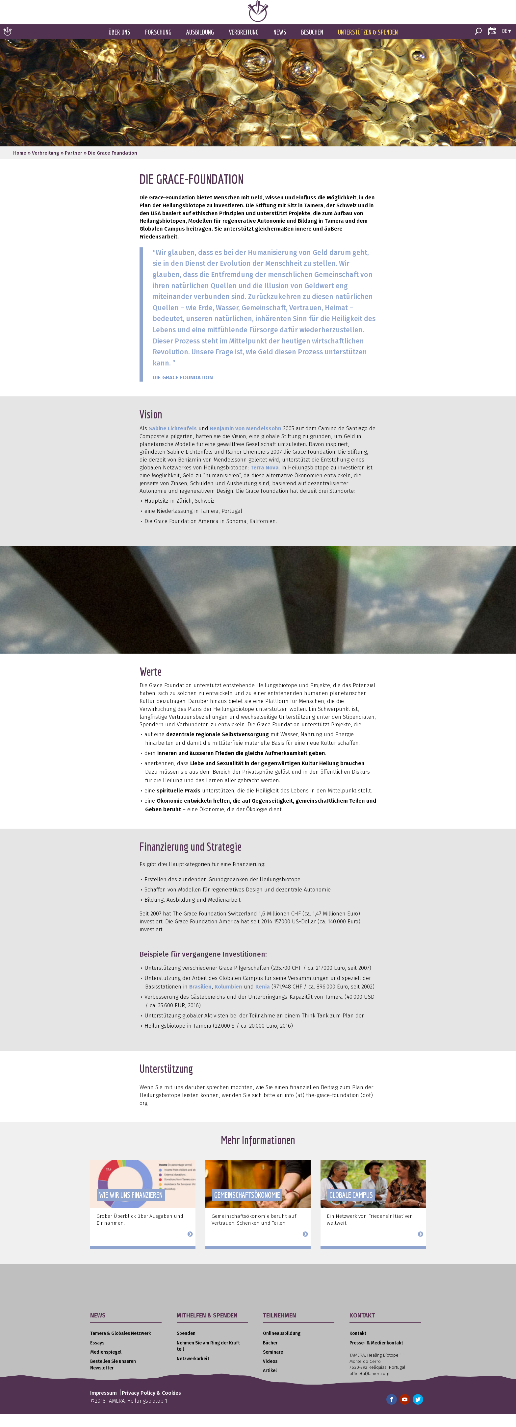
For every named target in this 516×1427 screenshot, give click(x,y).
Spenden (186, 1347)
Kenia (262, 999)
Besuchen (312, 45)
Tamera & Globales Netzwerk (120, 1347)
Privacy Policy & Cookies (151, 1406)
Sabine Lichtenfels (173, 441)
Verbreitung (244, 45)
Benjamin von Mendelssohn (245, 441)
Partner (73, 166)
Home (19, 166)
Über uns (119, 45)
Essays (97, 1356)
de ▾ (506, 44)
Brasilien (200, 999)
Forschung (158, 45)
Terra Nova (264, 480)
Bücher (270, 1356)
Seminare (273, 1365)
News (279, 45)
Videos (270, 1374)
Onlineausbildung (281, 1347)
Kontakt (357, 1347)
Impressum (103, 1406)
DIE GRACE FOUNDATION (183, 390)
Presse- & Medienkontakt (376, 1356)
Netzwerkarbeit (193, 1372)
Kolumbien (228, 999)
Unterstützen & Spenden (368, 45)
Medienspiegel (105, 1365)
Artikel (270, 1384)
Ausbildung (200, 45)
